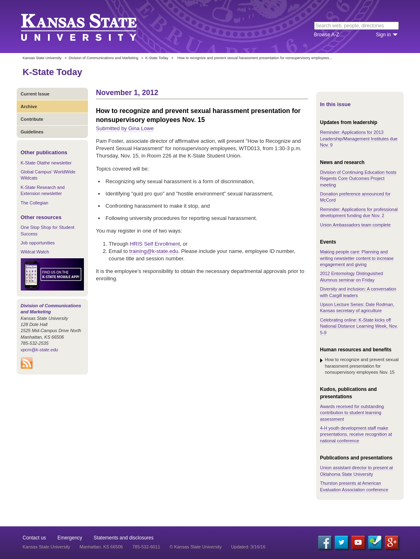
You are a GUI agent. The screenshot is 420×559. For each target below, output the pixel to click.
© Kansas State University (195, 546)
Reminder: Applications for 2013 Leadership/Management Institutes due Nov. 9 (359, 138)
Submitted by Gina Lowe (125, 128)
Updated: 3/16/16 (248, 546)
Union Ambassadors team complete (355, 224)
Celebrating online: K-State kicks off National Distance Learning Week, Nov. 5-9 (359, 326)
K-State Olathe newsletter (46, 162)
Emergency (69, 538)
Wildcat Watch (35, 251)
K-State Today (156, 58)
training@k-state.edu (153, 251)
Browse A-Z (326, 35)
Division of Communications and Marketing (104, 58)
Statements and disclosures (124, 538)
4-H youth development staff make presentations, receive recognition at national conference (356, 434)
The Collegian (34, 202)
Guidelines (32, 131)
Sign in (383, 35)
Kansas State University (89, 26)
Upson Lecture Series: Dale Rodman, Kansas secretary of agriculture (357, 307)
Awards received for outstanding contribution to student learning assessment (352, 412)
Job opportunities (38, 242)
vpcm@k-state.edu (39, 349)
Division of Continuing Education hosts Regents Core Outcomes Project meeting (358, 178)
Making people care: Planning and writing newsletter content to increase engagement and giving (357, 258)
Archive (29, 106)
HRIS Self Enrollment (155, 244)
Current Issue (35, 93)
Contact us (34, 538)
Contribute (32, 119)
